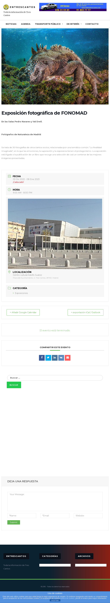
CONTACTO (92, 24)
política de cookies (67, 598)
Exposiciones (20, 293)
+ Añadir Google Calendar (25, 312)
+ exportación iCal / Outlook (84, 312)
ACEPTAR (55, 600)
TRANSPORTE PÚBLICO (48, 24)
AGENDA (25, 24)
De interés (73, 24)
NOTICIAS (11, 24)
